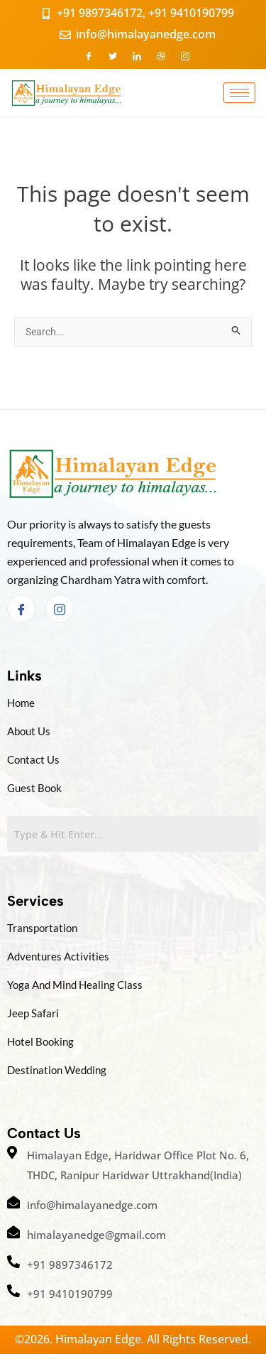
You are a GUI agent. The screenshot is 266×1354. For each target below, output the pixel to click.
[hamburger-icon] (239, 92)
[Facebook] (88, 55)
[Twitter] (112, 55)
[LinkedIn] (137, 55)
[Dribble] (161, 55)
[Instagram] (185, 55)
